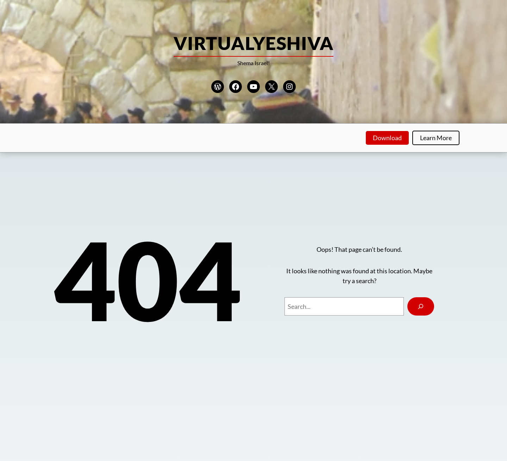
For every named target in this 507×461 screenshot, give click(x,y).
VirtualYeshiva (253, 43)
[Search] (420, 306)
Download (387, 138)
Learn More (436, 138)
